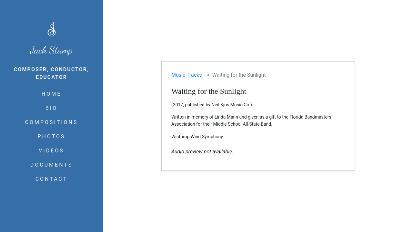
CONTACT (51, 179)
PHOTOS (51, 136)
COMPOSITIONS (51, 122)
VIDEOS (51, 151)
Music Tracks (186, 75)
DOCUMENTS (51, 165)
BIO (51, 108)
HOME (51, 94)
